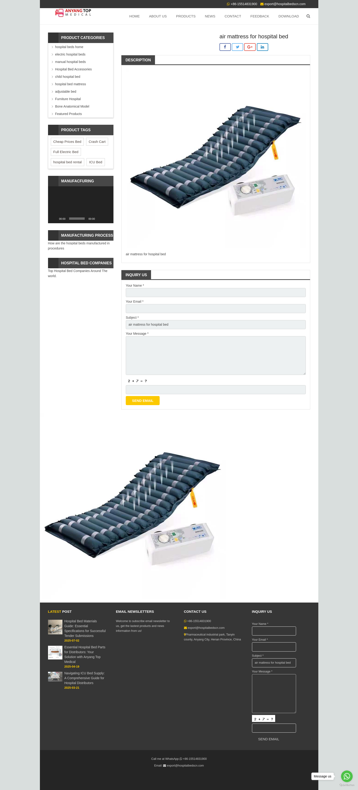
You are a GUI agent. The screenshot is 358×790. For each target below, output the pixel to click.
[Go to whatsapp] (347, 776)
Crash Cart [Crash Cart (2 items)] (97, 142)
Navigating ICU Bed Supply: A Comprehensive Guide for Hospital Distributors (84, 678)
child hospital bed (67, 77)
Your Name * (135, 285)
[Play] (54, 218)
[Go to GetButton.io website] (346, 785)
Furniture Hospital (68, 99)
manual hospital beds (70, 62)
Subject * (132, 317)
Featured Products (68, 114)
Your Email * (135, 301)
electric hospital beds (70, 54)
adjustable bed (65, 91)
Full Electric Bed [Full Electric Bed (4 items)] (65, 152)
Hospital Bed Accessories (73, 69)
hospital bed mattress (70, 84)
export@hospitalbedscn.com (285, 4)
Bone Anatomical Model (72, 106)
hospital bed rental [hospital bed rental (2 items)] (67, 162)
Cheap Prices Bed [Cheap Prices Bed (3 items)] (67, 142)
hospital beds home (69, 47)
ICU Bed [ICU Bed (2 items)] (95, 162)
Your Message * (137, 334)
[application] (81, 204)
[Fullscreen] (107, 218)
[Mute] (100, 218)
